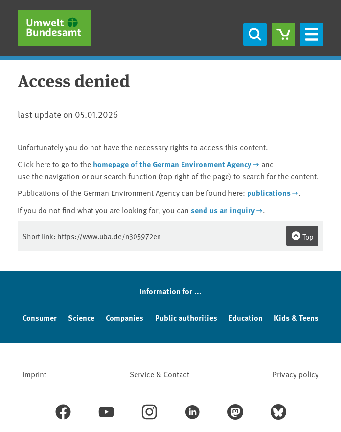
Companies (124, 317)
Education (245, 317)
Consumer (40, 317)
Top (302, 236)
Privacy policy (295, 373)
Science (81, 317)
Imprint (34, 373)
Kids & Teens (296, 317)
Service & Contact (159, 373)
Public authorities (186, 317)
